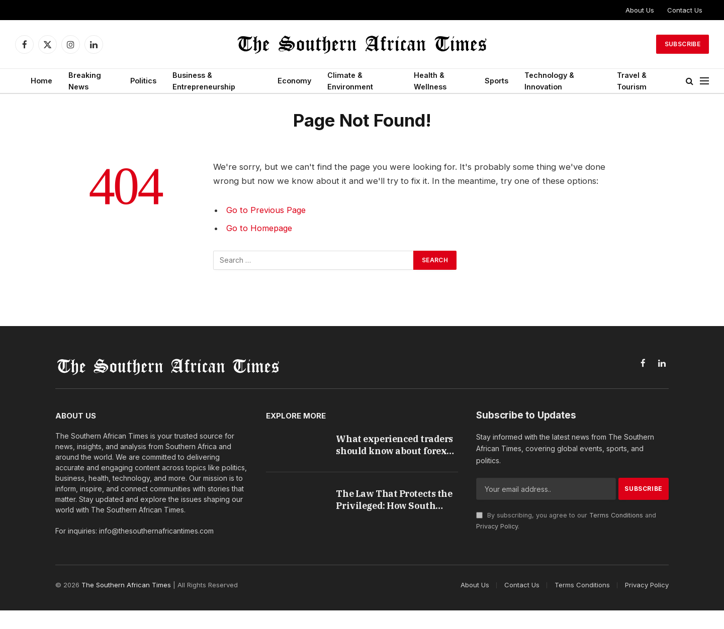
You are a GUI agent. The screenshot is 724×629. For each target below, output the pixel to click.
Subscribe (682, 44)
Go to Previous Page (266, 210)
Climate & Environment (350, 81)
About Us (639, 10)
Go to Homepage (260, 228)
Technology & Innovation (549, 81)
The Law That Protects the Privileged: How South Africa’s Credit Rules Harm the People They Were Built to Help (391, 510)
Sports (496, 80)
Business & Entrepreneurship (203, 81)
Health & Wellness (430, 81)
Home (41, 80)
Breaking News (84, 81)
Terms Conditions (616, 515)
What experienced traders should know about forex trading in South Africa (387, 446)
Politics (143, 80)
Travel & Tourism (632, 81)
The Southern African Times (126, 604)
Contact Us (684, 10)
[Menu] (704, 81)
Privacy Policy (497, 526)
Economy (294, 80)
